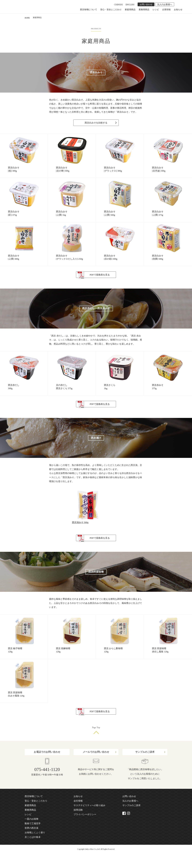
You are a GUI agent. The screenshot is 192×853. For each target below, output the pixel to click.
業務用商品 (144, 9)
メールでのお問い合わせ (96, 752)
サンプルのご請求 (145, 752)
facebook (177, 4)
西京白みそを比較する (96, 122)
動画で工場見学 (33, 823)
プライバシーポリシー (85, 814)
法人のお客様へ (164, 4)
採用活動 (78, 810)
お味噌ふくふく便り (35, 832)
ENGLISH (129, 4)
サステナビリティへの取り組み (89, 805)
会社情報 (78, 801)
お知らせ (178, 9)
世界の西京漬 (31, 828)
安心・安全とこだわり (111, 9)
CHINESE (118, 4)
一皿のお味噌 (31, 819)
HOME (27, 18)
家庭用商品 (130, 9)
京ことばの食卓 (33, 837)
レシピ (156, 9)
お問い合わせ (146, 4)
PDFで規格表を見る (100, 274)
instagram (180, 4)
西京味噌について (88, 9)
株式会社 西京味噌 (30, 8)
